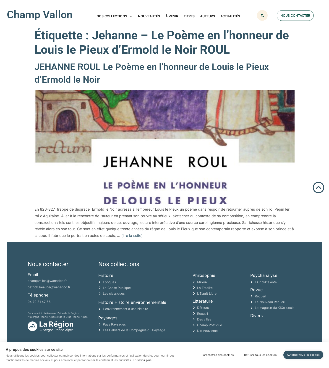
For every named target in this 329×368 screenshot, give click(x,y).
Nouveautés (149, 16)
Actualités (230, 16)
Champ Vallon (40, 14)
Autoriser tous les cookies (303, 354)
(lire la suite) (132, 235)
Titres (189, 16)
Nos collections (115, 16)
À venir (171, 16)
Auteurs (207, 16)
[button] (262, 15)
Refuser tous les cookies (260, 355)
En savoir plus (142, 360)
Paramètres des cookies (217, 355)
